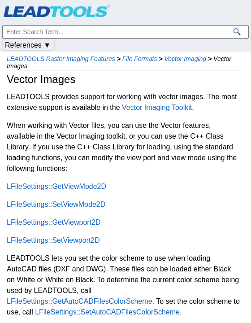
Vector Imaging (185, 58)
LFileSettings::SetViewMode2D (56, 204)
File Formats (139, 58)
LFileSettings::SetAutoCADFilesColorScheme (107, 312)
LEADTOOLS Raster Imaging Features (61, 58)
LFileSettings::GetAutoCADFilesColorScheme (79, 301)
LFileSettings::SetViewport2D (53, 240)
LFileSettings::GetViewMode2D (56, 186)
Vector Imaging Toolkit (157, 107)
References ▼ (28, 45)
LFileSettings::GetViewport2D (54, 222)
